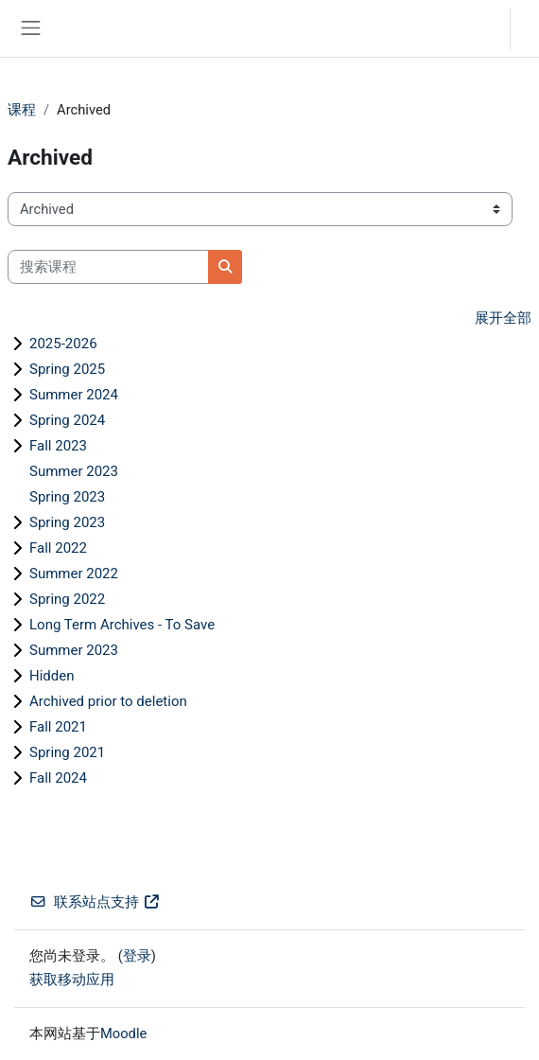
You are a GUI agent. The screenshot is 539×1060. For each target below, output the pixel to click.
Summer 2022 (73, 573)
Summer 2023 (73, 471)
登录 (529, 28)
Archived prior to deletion (108, 701)
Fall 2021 (58, 726)
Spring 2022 (67, 599)
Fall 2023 (58, 445)
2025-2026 (63, 343)
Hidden (52, 675)
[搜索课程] (108, 267)
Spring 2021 (67, 752)
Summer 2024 (73, 394)
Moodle (123, 1033)
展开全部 (503, 318)
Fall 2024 (58, 777)
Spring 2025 (67, 369)
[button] (477, 28)
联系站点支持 (95, 901)
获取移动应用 (71, 979)
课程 (22, 109)
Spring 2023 (67, 496)
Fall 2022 (58, 547)
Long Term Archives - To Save (122, 624)
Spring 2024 (67, 420)
